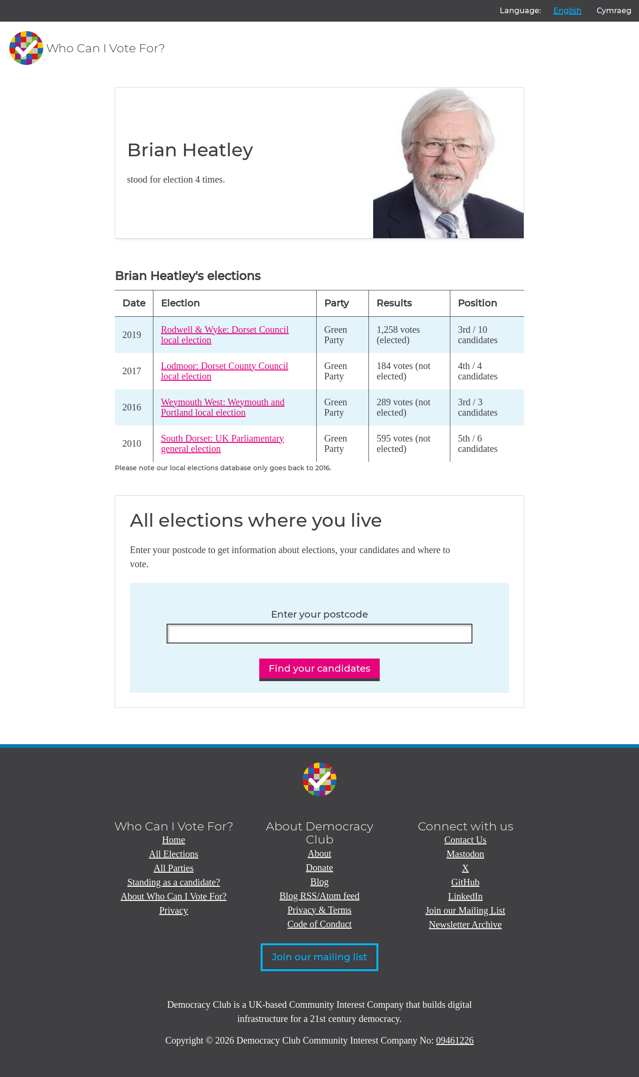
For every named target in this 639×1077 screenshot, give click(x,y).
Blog (320, 881)
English (567, 10)
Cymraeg (614, 10)
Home (173, 840)
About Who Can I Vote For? (174, 896)
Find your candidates (319, 668)
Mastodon (465, 854)
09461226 (455, 1040)
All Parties (174, 868)
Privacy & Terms (319, 910)
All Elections (174, 854)
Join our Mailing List (465, 910)
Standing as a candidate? (173, 882)
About (319, 853)
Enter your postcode (319, 614)
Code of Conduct (320, 924)
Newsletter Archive (465, 924)
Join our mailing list (319, 957)
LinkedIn (465, 896)
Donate (319, 867)
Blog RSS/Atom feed (319, 896)
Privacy (173, 910)
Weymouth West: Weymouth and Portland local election (223, 407)
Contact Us (465, 840)
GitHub (465, 882)
